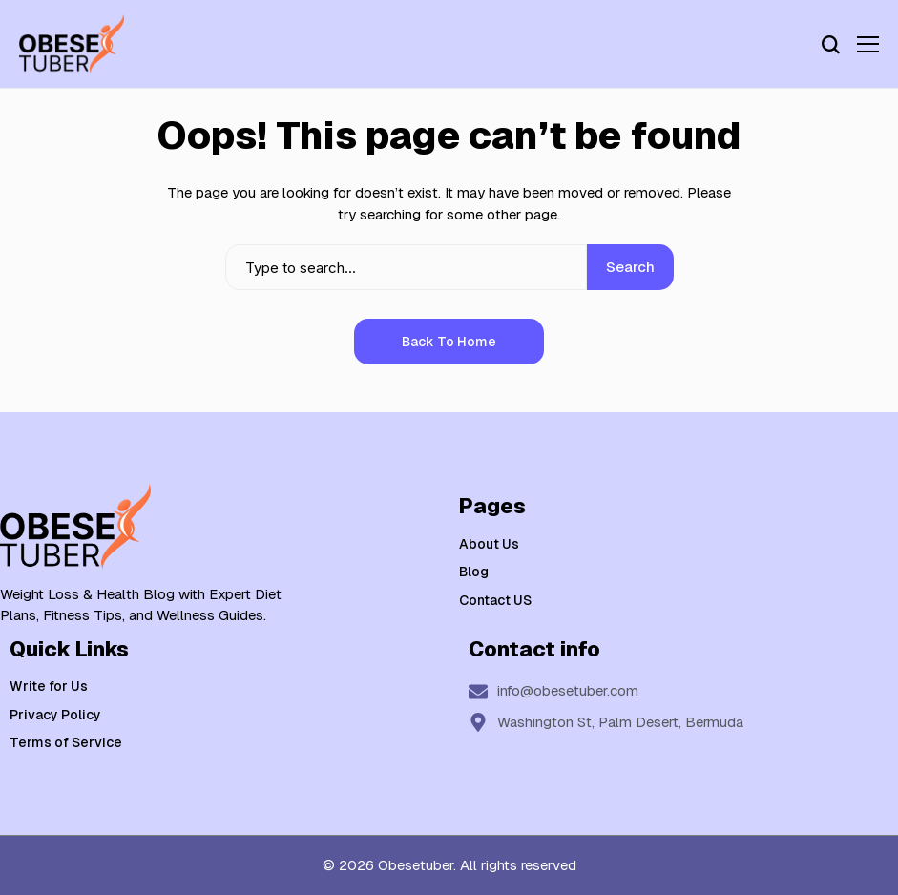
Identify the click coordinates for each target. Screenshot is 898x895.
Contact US (495, 600)
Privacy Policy (55, 714)
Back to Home (449, 341)
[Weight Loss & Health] (71, 43)
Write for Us (49, 686)
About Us (489, 543)
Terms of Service (66, 742)
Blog (474, 571)
